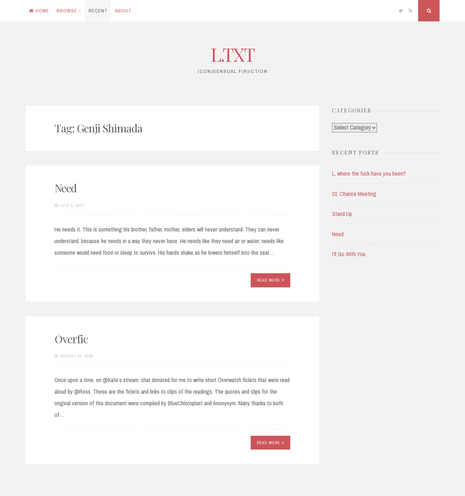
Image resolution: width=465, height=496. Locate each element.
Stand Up (342, 214)
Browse (67, 11)
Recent (98, 11)
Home (39, 11)
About (123, 11)
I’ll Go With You (348, 254)
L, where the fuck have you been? (369, 173)
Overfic (71, 339)
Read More (270, 280)
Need (65, 188)
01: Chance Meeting (354, 194)
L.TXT (233, 54)
